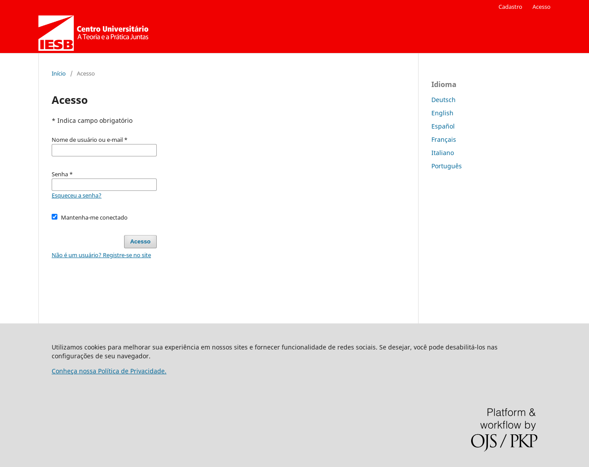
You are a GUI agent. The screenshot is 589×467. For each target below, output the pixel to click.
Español (443, 126)
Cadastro (510, 7)
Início (59, 73)
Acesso (541, 7)
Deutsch (443, 99)
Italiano (442, 152)
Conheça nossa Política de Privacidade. (109, 371)
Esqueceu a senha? (77, 195)
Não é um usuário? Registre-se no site (101, 255)
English (442, 113)
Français (443, 139)
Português (446, 166)
